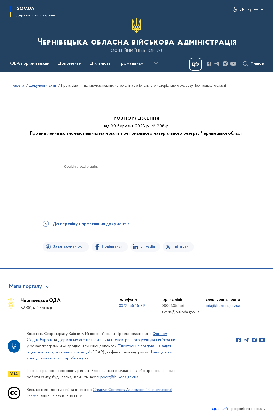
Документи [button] (69, 63)
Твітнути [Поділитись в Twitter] (181, 247)
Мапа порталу (25, 286)
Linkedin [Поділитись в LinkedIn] (148, 247)
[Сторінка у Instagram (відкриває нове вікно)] (225, 64)
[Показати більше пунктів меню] (156, 63)
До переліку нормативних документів (91, 224)
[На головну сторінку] (136, 35)
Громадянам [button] (131, 63)
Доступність (251, 9)
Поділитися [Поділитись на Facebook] (112, 247)
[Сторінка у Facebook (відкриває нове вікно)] (209, 64)
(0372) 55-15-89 (131, 306)
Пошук (257, 64)
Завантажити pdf (68, 247)
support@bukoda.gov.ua (117, 377)
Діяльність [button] (100, 63)
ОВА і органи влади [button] (29, 63)
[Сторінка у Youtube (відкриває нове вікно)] (233, 64)
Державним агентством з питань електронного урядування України (116, 340)
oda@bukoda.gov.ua (223, 306)
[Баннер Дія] (195, 64)
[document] (81, 184)
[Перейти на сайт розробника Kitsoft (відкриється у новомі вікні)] (220, 409)
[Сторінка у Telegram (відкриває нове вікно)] (217, 64)
